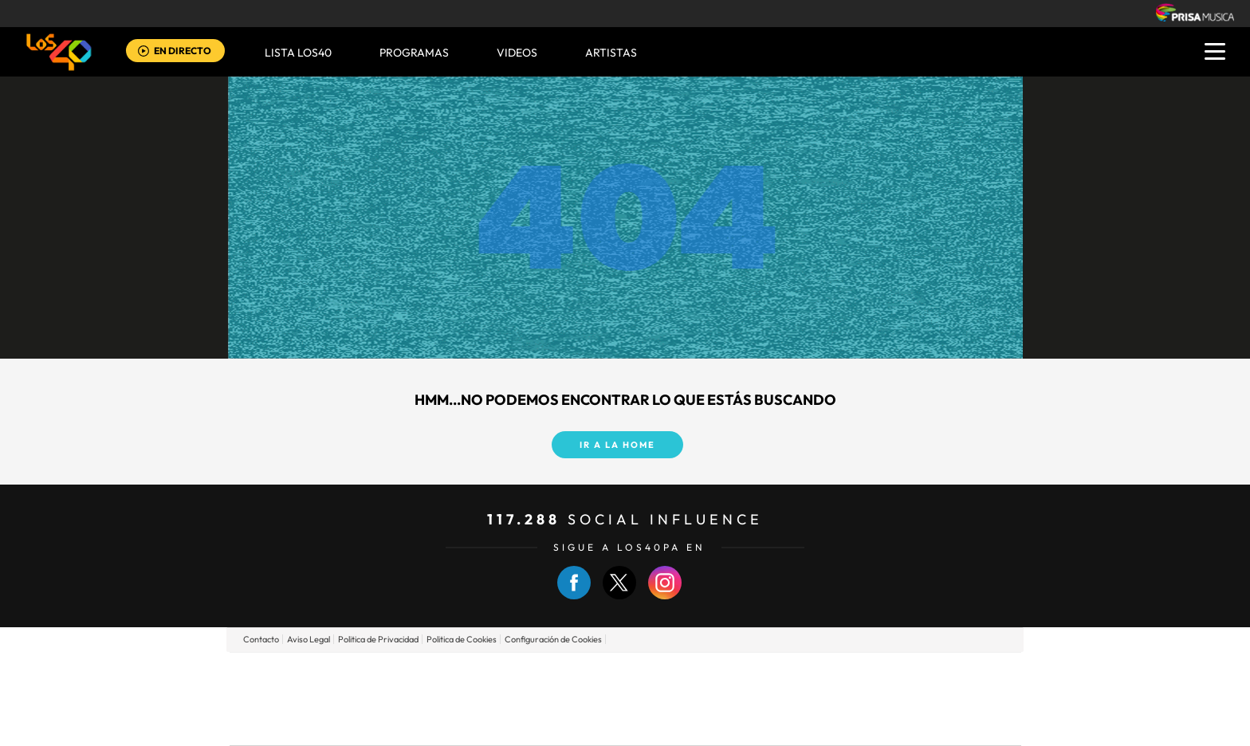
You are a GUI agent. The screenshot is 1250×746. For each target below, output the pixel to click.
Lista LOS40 (298, 52)
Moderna (511, 722)
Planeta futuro (837, 699)
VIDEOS (517, 52)
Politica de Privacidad (378, 639)
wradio (598, 699)
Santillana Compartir (678, 675)
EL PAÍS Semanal (778, 699)
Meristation (872, 722)
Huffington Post (464, 699)
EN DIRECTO (182, 51)
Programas (414, 52)
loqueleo (795, 722)
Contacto (261, 639)
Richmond (433, 722)
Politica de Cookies (461, 639)
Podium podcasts (590, 722)
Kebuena (894, 699)
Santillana (594, 675)
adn (850, 675)
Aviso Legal (308, 639)
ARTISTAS (611, 52)
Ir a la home (617, 444)
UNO (552, 699)
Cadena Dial (720, 699)
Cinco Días (659, 699)
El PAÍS (443, 675)
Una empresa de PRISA (301, 687)
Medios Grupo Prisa (301, 726)
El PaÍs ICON (658, 722)
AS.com (798, 675)
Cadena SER (747, 675)
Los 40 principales (519, 675)
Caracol (909, 675)
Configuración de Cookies (553, 639)
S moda (725, 722)
